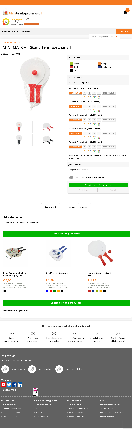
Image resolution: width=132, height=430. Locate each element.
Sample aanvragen (10, 416)
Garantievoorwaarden (11, 412)
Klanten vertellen (107, 416)
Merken (26, 31)
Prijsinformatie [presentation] (50, 207)
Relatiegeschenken (43, 404)
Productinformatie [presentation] (68, 207)
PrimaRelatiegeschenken (110, 404)
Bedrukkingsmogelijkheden (13, 408)
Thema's (39, 408)
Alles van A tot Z (10, 31)
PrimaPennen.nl (75, 404)
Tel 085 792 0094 (106, 408)
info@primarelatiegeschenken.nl (113, 412)
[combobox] (102, 36)
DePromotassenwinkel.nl (78, 408)
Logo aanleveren (9, 404)
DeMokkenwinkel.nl (76, 412)
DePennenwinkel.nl (76, 416)
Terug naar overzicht (12, 42)
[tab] (49, 207)
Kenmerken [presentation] (84, 207)
